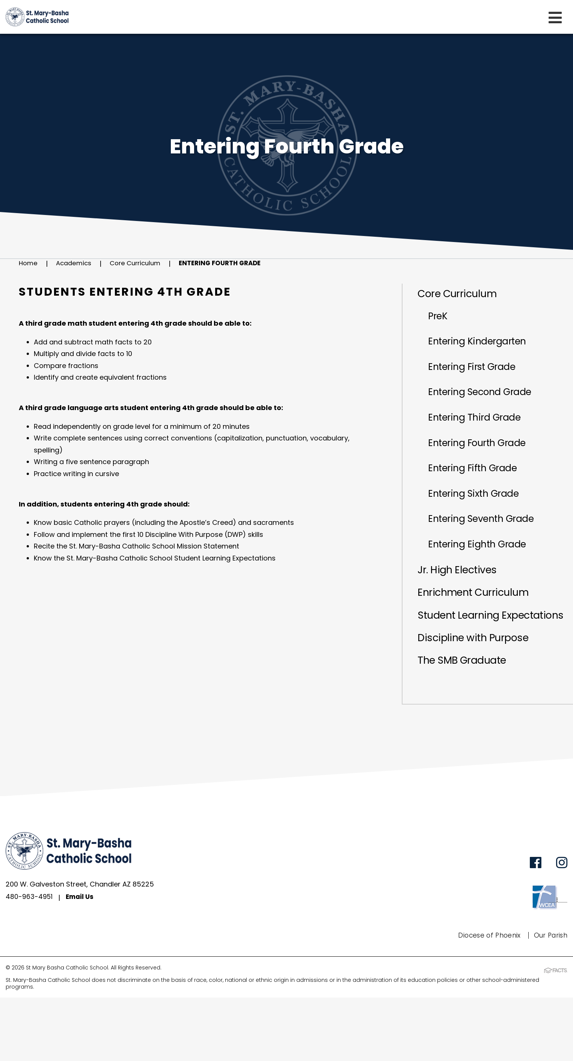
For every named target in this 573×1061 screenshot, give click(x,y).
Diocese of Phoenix (486, 999)
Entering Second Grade (489, 407)
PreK (441, 320)
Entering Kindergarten (485, 349)
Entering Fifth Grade (480, 495)
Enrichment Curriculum (479, 636)
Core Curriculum (141, 263)
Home (29, 263)
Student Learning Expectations (463, 667)
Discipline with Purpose (479, 698)
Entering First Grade (480, 378)
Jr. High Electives (461, 612)
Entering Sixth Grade (481, 524)
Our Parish (549, 999)
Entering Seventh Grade (490, 554)
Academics (76, 263)
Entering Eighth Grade (485, 583)
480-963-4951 (29, 961)
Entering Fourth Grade (231, 263)
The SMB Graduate (467, 723)
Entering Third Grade (482, 437)
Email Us (81, 961)
